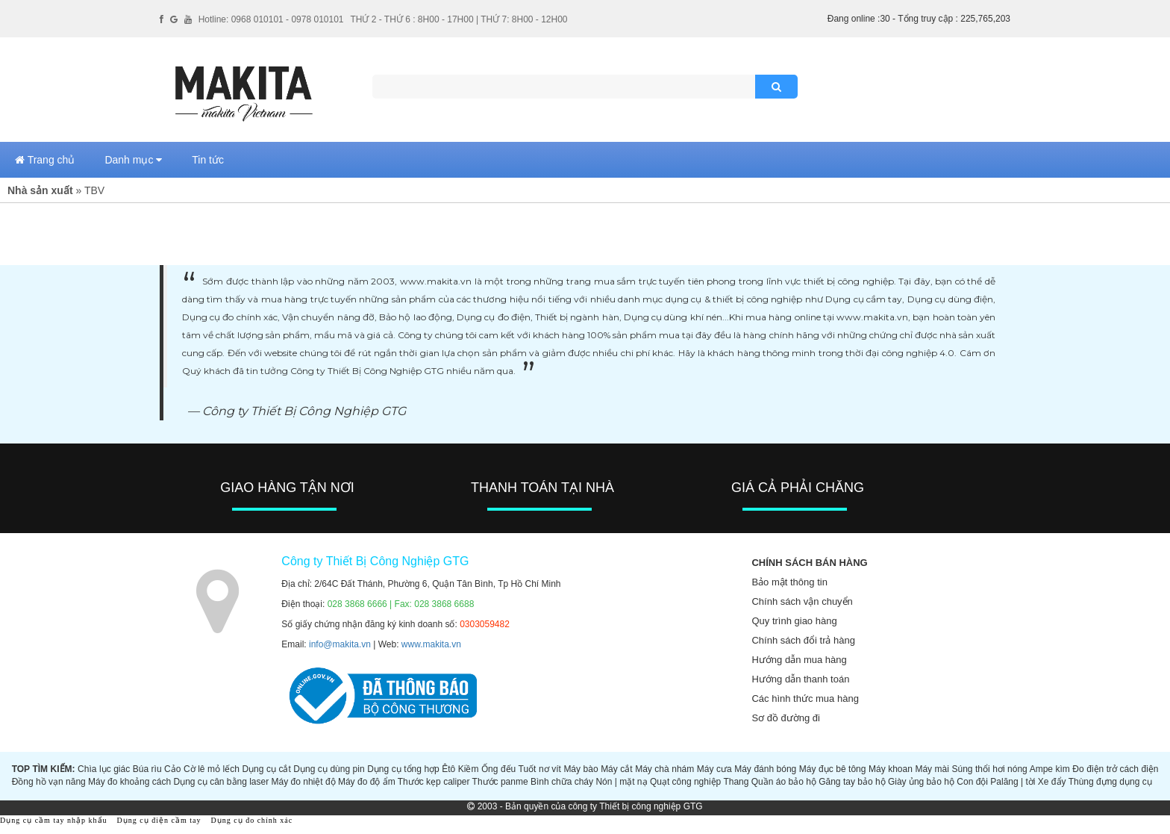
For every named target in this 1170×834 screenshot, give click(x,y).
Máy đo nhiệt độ (304, 782)
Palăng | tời (1012, 782)
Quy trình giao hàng (793, 620)
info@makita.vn (340, 644)
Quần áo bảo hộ (783, 782)
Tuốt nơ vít (540, 769)
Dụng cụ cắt (266, 769)
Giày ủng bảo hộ (921, 782)
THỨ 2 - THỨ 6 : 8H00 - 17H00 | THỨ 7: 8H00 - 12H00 (458, 19)
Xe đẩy (1052, 782)
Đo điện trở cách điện (1115, 769)
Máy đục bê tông (832, 769)
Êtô (448, 769)
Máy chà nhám (664, 769)
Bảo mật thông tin (789, 582)
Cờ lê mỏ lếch (212, 769)
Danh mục (133, 160)
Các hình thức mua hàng (804, 698)
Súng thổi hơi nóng (989, 769)
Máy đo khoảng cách (129, 782)
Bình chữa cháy (562, 782)
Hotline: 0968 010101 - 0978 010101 (271, 19)
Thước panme (500, 782)
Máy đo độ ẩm (366, 782)
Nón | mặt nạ (621, 782)
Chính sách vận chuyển (801, 601)
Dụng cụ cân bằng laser (221, 782)
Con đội (972, 782)
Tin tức (208, 160)
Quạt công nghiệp (685, 782)
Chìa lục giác (104, 769)
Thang (735, 782)
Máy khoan (891, 769)
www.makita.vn (431, 644)
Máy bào (580, 769)
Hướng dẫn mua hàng (798, 659)
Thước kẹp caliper (434, 782)
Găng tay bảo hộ (852, 782)
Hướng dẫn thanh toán (800, 679)
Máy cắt (617, 769)
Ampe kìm (1050, 769)
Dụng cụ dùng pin (328, 769)
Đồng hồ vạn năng (49, 782)
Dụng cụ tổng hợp (403, 769)
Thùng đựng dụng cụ (1110, 782)
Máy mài (932, 769)
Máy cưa (714, 769)
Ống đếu (498, 769)
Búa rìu (147, 769)
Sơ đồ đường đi (785, 717)
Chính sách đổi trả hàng (803, 640)
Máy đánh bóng (765, 769)
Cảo (172, 769)
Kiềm (468, 769)
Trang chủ (45, 160)
